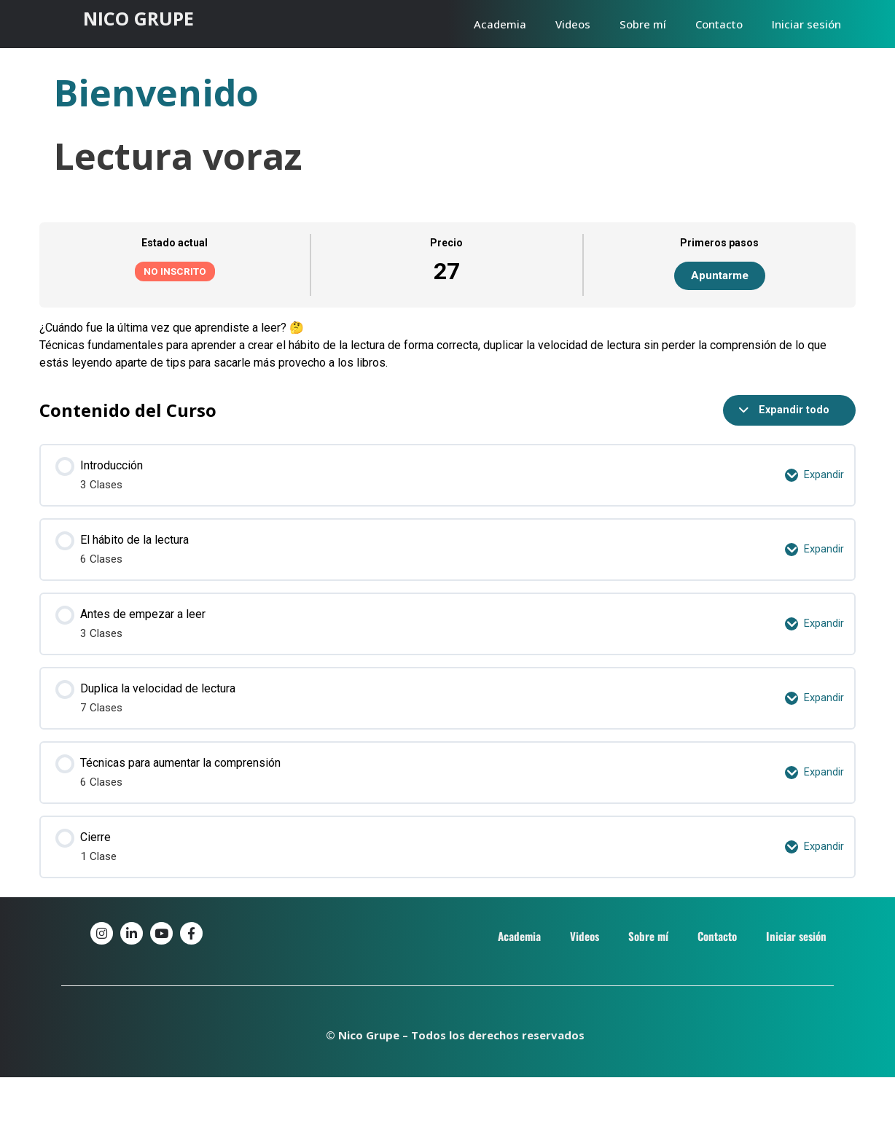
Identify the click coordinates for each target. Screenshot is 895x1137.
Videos (572, 24)
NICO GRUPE (138, 18)
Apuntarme (720, 275)
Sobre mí (643, 24)
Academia (500, 24)
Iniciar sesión (806, 24)
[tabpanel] (447, 345)
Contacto (719, 24)
